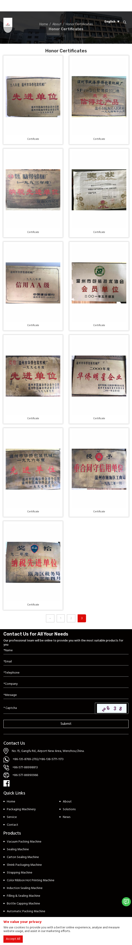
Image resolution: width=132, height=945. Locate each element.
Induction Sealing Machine (25, 888)
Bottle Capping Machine (23, 903)
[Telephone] (66, 673)
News (66, 817)
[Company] (66, 684)
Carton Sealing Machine (23, 857)
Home (11, 801)
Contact (12, 825)
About (67, 801)
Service (12, 817)
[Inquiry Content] (66, 695)
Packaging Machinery (21, 809)
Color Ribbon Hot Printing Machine (30, 880)
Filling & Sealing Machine (23, 896)
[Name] (66, 650)
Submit (66, 724)
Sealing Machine (18, 849)
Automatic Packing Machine (26, 911)
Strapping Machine (19, 872)
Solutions (69, 809)
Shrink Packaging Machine (24, 865)
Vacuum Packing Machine (24, 841)
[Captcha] (49, 708)
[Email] (66, 662)
